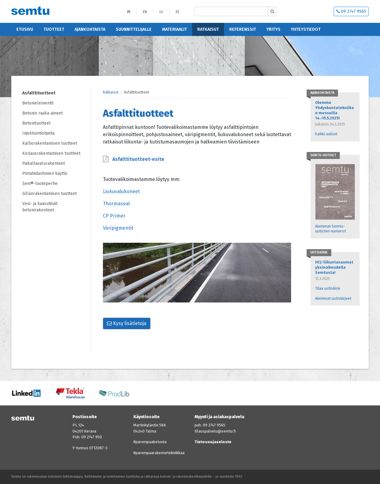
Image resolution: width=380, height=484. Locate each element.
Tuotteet (54, 29)
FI (128, 12)
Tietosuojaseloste (213, 442)
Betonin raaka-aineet (42, 113)
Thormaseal (116, 204)
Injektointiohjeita (38, 133)
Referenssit (242, 29)
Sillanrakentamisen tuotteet (49, 193)
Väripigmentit (118, 228)
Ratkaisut (208, 29)
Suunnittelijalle (134, 29)
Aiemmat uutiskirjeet (333, 298)
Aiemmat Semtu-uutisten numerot (330, 229)
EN (145, 12)
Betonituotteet (36, 123)
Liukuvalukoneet (121, 191)
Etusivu (24, 29)
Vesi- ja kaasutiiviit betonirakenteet (40, 207)
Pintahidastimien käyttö (44, 173)
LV (161, 12)
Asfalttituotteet (38, 93)
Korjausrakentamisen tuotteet (51, 153)
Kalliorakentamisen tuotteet (49, 143)
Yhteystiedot (306, 29)
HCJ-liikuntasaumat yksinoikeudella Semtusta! (334, 267)
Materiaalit (174, 29)
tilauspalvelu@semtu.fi (215, 431)
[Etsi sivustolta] (231, 11)
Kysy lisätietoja (126, 323)
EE (177, 12)
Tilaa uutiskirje (327, 288)
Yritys (273, 29)
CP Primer (114, 216)
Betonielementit (38, 103)
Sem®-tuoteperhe (40, 183)
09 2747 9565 (351, 11)
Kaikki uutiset (326, 134)
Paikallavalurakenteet (43, 163)
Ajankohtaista (90, 29)
